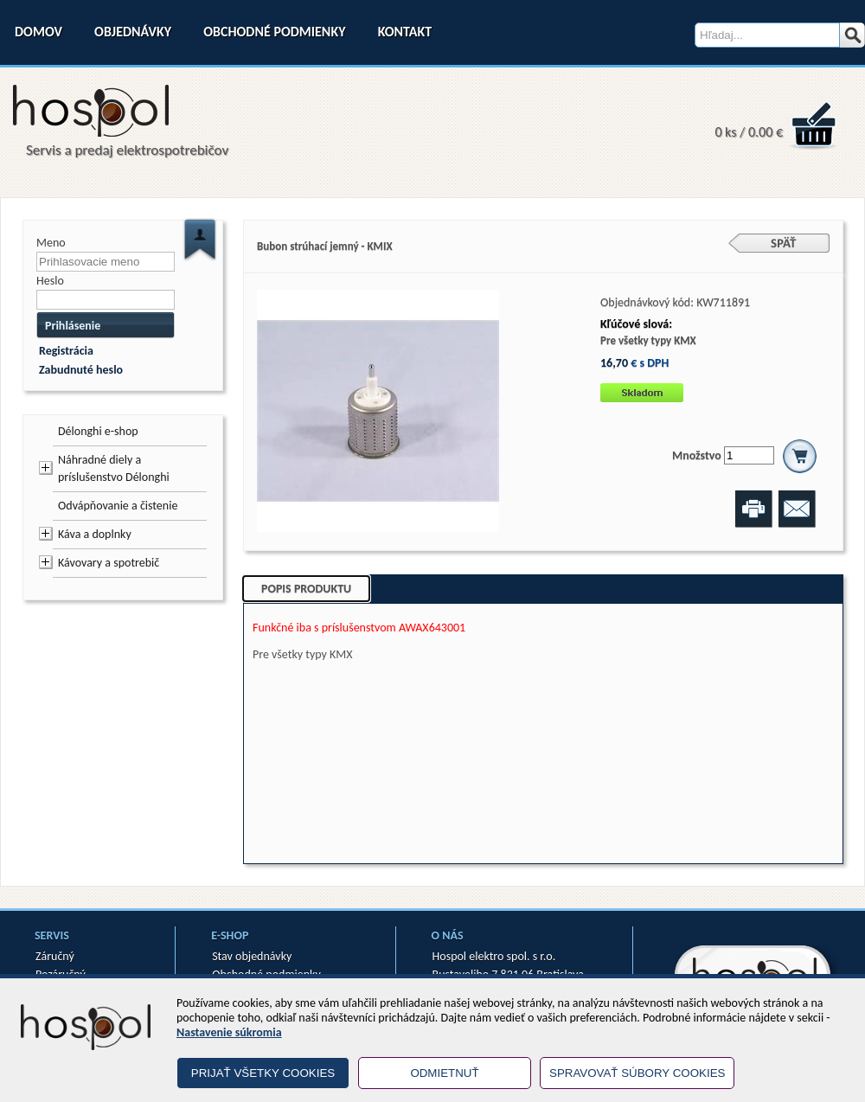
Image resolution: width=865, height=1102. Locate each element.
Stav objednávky (252, 956)
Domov (38, 31)
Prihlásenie (72, 325)
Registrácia (66, 350)
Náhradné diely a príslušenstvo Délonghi (114, 468)
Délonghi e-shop (98, 431)
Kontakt (405, 31)
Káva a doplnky (94, 534)
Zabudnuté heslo (81, 369)
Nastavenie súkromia (229, 1032)
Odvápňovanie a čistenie (117, 505)
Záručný (54, 956)
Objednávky (132, 31)
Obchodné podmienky (274, 31)
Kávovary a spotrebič (108, 562)
